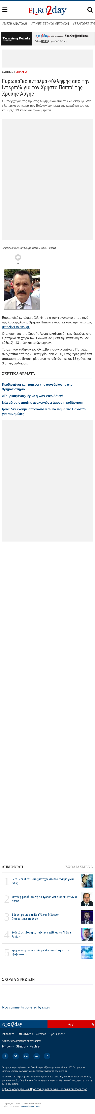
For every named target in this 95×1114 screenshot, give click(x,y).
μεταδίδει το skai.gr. (16, 327)
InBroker (63, 1071)
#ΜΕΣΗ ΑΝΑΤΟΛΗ (14, 24)
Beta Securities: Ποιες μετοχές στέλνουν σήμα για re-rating (43, 881)
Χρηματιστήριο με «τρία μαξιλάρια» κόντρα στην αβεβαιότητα (40, 952)
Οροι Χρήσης (57, 1034)
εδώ (44, 41)
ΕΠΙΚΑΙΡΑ (21, 72)
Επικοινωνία (25, 1034)
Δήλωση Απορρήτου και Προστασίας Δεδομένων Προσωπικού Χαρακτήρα (44, 1089)
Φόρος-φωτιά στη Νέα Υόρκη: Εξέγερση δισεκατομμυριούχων (35, 916)
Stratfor (21, 1046)
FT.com (7, 1046)
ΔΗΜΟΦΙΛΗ (12, 867)
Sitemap (41, 1034)
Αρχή (71, 1024)
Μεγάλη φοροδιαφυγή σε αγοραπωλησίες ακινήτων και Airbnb (45, 899)
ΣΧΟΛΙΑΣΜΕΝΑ (79, 867)
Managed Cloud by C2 (30, 1106)
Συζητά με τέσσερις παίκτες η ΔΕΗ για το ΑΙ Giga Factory (41, 934)
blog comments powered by (26, 1007)
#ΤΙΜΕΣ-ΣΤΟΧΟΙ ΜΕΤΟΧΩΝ (50, 24)
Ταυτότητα (8, 1034)
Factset (35, 1046)
